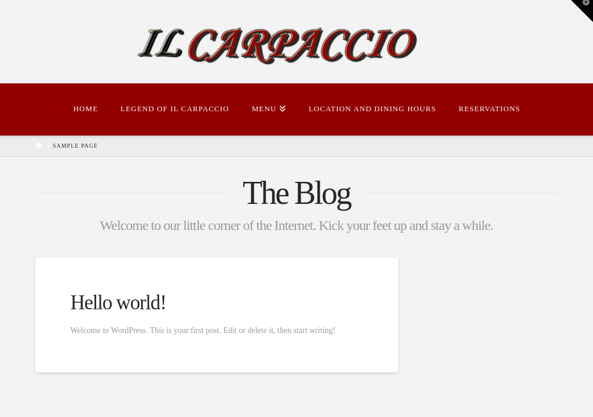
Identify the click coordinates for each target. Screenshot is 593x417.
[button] (582, 11)
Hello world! (118, 302)
